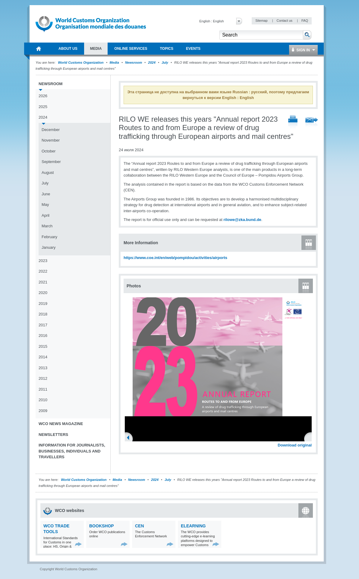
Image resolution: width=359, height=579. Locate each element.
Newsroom (133, 62)
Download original (295, 445)
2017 (43, 325)
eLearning (193, 525)
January (48, 247)
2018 (43, 314)
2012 (43, 378)
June (46, 194)
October (48, 151)
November (51, 140)
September (51, 161)
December (51, 129)
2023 (43, 260)
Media (114, 62)
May (45, 204)
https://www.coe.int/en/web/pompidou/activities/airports (175, 257)
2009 (43, 410)
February (49, 237)
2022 (43, 271)
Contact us (284, 20)
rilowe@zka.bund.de (242, 219)
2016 (43, 335)
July (165, 62)
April (45, 215)
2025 (43, 106)
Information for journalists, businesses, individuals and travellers (72, 451)
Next (310, 438)
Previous (130, 438)
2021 (43, 282)
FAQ (304, 20)
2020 (43, 292)
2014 (43, 357)
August (48, 172)
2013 (43, 368)
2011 (43, 389)
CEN (139, 525)
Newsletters (53, 434)
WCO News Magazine (61, 423)
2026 (43, 96)
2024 (151, 62)
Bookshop (101, 525)
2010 (43, 400)
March (47, 226)
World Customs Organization (81, 62)
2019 (43, 303)
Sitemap (261, 20)
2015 (43, 346)
